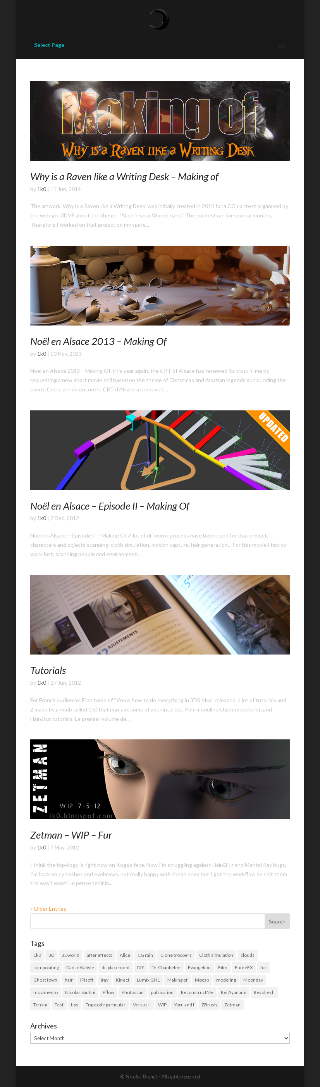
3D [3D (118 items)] (51, 955)
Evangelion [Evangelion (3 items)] (199, 967)
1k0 (41, 189)
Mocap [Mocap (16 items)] (202, 980)
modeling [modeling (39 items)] (226, 980)
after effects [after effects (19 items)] (99, 955)
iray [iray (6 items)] (104, 980)
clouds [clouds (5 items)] (248, 955)
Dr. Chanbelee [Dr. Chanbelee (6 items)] (166, 967)
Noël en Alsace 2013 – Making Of (98, 341)
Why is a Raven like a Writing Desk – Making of (124, 176)
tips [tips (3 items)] (74, 1005)
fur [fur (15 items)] (263, 967)
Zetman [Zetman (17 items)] (232, 1005)
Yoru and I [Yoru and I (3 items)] (184, 1005)
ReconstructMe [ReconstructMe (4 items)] (197, 992)
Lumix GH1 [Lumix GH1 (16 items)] (148, 980)
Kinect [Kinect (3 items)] (122, 980)
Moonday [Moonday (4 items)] (253, 980)
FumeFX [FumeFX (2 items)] (244, 967)
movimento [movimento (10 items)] (45, 992)
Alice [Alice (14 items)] (125, 955)
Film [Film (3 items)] (222, 967)
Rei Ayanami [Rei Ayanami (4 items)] (233, 992)
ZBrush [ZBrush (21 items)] (209, 1005)
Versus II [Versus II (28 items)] (142, 1005)
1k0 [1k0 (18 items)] (37, 955)
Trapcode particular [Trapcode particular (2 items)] (106, 1005)
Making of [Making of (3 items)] (177, 980)
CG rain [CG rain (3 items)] (145, 955)
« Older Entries (48, 908)
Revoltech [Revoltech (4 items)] (264, 992)
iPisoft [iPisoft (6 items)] (86, 980)
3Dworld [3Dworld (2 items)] (70, 955)
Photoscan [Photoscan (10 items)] (133, 992)
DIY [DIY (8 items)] (140, 967)
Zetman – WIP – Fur (71, 835)
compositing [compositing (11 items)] (46, 967)
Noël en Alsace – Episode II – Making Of (109, 506)
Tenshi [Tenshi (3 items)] (40, 1005)
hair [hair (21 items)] (69, 980)
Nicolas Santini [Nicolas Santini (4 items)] (80, 992)
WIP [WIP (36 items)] (162, 1005)
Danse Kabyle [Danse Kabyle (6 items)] (80, 967)
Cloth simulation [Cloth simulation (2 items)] (216, 955)
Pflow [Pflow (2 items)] (108, 992)
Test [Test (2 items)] (59, 1005)
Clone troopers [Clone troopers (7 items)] (176, 955)
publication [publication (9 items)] (162, 992)
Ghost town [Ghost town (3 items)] (45, 980)
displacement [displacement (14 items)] (116, 967)
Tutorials (48, 670)
